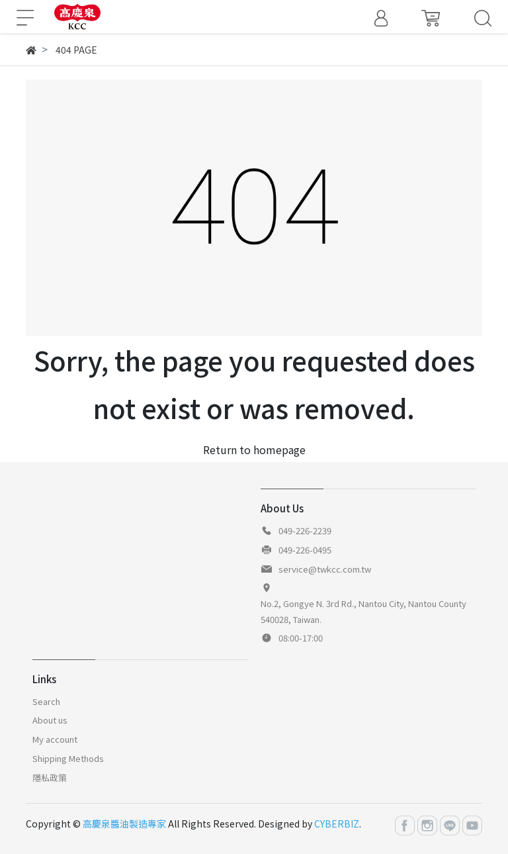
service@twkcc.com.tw (324, 569)
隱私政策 (49, 777)
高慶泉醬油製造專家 (124, 823)
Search (46, 701)
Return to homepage (254, 449)
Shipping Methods (68, 758)
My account (54, 739)
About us (49, 720)
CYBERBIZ (336, 823)
